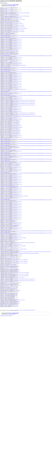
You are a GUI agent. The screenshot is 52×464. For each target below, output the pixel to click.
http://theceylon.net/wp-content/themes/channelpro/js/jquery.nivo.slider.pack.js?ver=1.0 (12, 331)
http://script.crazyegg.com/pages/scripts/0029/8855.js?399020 (8, 352)
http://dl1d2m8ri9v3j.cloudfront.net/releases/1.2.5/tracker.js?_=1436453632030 (11, 304)
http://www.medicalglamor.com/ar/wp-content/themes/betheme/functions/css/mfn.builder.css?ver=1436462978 (14, 325)
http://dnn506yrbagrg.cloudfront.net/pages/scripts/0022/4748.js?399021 (10, 362)
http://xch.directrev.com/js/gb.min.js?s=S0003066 (7, 8)
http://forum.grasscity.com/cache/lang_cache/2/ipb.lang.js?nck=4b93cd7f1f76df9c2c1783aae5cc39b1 (13, 297)
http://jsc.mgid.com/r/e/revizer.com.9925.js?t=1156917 (7, 306)
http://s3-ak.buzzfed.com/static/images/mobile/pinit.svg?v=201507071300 (10, 308)
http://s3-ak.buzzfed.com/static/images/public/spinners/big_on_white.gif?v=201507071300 (12, 36)
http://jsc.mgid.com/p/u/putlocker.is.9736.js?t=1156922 (7, 337)
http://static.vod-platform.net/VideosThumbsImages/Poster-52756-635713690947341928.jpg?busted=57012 (14, 233)
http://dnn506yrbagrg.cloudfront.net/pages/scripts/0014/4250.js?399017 (10, 323)
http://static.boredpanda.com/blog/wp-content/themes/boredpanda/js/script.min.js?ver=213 (12, 358)
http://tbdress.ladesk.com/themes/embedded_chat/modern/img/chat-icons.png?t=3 (11, 98)
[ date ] (7, 5)
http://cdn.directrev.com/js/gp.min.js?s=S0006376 (7, 295)
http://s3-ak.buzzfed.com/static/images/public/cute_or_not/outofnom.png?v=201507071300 (12, 34)
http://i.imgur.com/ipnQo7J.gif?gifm (5, 23)
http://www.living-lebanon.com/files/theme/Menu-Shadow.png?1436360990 (9, 175)
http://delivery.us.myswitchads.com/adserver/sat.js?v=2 (7, 38)
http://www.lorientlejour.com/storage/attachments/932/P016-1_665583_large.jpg (11, 45)
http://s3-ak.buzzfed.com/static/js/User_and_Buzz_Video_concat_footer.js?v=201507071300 (12, 30)
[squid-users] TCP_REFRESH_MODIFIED (14, 4)
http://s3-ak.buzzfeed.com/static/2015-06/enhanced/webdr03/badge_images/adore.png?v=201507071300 (13, 32)
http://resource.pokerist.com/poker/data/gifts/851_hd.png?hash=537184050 (10, 153)
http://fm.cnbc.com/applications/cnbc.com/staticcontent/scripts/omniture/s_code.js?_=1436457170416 (14, 310)
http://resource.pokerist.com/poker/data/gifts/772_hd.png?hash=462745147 (10, 145)
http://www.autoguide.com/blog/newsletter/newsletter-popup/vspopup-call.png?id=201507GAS (12, 21)
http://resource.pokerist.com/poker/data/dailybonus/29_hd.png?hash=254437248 (10, 149)
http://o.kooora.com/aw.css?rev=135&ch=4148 (6, 299)
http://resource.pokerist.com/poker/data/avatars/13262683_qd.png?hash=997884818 (11, 151)
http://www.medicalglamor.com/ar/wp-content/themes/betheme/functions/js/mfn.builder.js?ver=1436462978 (14, 329)
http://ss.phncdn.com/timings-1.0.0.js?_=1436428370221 (7, 71)
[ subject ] (12, 5)
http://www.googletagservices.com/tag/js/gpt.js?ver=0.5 (7, 287)
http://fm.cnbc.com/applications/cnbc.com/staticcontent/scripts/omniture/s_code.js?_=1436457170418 (14, 312)
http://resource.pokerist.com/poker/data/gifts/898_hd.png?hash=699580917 (10, 157)
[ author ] (14, 5)
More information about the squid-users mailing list (6, 376)
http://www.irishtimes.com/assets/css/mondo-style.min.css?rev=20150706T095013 (11, 19)
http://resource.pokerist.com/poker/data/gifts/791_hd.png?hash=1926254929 (10, 147)
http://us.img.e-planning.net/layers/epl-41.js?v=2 (7, 356)
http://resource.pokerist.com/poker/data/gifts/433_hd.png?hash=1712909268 (10, 155)
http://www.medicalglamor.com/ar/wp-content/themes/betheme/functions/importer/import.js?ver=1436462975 (14, 327)
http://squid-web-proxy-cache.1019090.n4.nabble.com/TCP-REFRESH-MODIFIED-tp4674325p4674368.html (22, 370)
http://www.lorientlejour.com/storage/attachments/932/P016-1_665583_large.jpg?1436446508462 (13, 293)
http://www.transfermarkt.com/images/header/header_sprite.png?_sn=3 (9, 364)
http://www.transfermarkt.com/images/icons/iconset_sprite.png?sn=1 (9, 366)
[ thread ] (10, 5)
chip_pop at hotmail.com (4, 2)
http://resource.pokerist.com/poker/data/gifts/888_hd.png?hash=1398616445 (10, 159)
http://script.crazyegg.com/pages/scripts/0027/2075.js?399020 (8, 350)
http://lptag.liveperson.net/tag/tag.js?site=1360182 (7, 354)
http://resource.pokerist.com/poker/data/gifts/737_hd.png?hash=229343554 (10, 197)
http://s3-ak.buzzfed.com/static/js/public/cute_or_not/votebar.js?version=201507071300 (12, 28)
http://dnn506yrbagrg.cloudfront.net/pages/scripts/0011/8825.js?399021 (10, 360)
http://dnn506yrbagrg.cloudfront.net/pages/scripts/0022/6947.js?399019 (10, 339)
